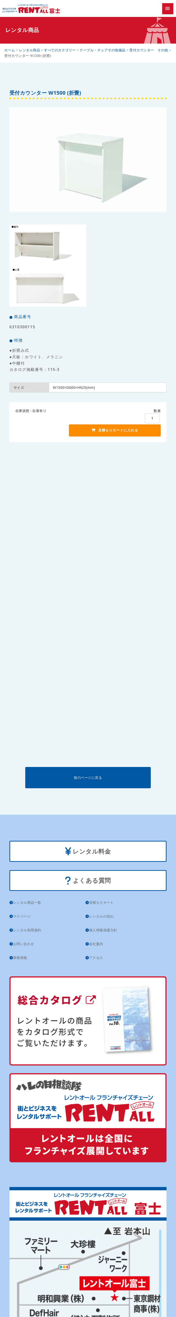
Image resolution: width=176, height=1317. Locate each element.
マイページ (22, 916)
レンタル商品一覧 (27, 902)
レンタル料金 (88, 852)
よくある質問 (88, 881)
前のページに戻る (88, 777)
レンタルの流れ (101, 916)
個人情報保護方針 (103, 930)
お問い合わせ (23, 944)
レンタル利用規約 (27, 930)
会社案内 (96, 944)
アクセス (96, 957)
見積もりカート (101, 902)
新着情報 (20, 957)
